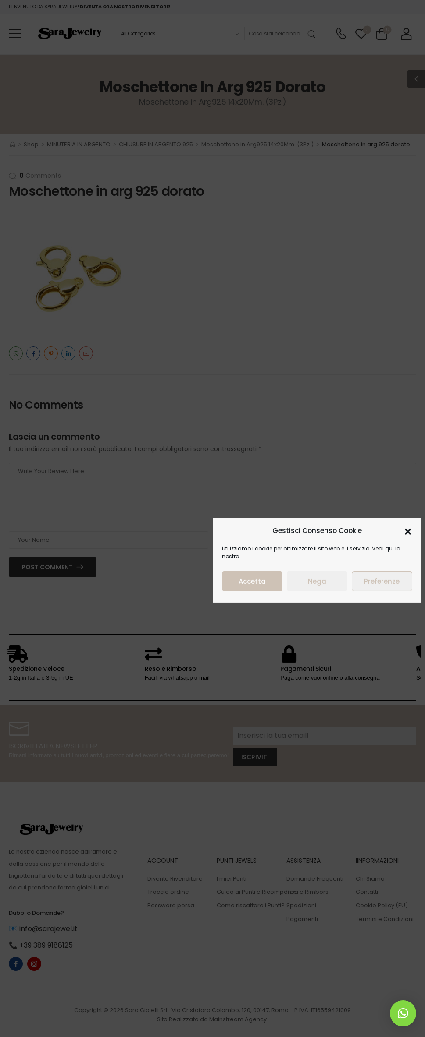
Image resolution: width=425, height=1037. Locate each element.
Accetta (252, 580)
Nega (317, 580)
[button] (408, 530)
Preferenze (382, 580)
